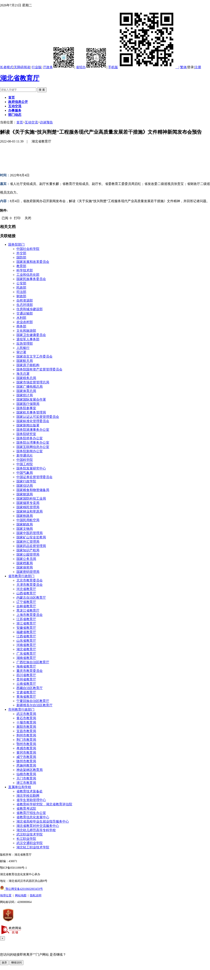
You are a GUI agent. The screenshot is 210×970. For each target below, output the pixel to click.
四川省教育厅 (26, 675)
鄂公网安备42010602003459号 (21, 888)
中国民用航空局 (27, 520)
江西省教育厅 (26, 636)
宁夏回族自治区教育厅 (32, 701)
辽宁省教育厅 (26, 602)
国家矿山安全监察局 (31, 537)
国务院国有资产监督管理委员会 (39, 369)
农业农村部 (24, 322)
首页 (19, 122)
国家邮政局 (24, 524)
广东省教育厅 (26, 653)
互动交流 (31, 122)
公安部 (21, 283)
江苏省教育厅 (26, 619)
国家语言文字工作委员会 (34, 356)
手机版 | (143, 67)
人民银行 (23, 348)
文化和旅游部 (26, 330)
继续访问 (16, 962)
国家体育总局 (26, 391)
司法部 (21, 292)
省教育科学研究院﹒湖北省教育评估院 (44, 804)
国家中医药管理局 (29, 533)
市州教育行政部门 (21, 709)
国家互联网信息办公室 (32, 447)
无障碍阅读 (22, 67)
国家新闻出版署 (27, 425)
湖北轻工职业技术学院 (32, 847)
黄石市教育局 (26, 718)
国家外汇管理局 (27, 541)
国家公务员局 (26, 559)
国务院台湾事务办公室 (32, 442)
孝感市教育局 (26, 748)
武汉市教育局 (26, 714)
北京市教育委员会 (29, 580)
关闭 (28, 218)
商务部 (21, 326)
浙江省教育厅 (26, 623)
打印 (17, 218)
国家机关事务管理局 (31, 412)
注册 (198, 67)
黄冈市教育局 (26, 752)
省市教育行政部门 (21, 576)
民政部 (21, 287)
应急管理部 (24, 343)
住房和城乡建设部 (29, 309)
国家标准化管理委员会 (32, 421)
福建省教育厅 (26, 632)
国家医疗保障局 (27, 404)
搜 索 (42, 89)
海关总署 (23, 373)
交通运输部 (24, 313)
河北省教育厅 (26, 589)
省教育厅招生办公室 (31, 813)
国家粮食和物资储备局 (32, 490)
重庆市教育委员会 (29, 671)
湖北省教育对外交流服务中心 (37, 826)
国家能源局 (24, 494)
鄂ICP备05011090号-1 (13, 867)
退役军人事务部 (27, 339)
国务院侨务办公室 (29, 438)
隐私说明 (35, 895)
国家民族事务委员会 (31, 279)
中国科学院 (24, 460)
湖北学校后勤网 (27, 795)
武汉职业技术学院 (29, 834)
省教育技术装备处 (29, 791)
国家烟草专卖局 (27, 503)
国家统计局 (24, 395)
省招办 (91, 67)
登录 (190, 67)
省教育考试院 (26, 808)
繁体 (183, 67)
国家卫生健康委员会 (31, 335)
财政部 (21, 296)
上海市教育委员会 (29, 615)
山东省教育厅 (26, 640)
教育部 (21, 266)
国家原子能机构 (27, 365)
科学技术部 (24, 270)
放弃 (4, 962)
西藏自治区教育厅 (29, 688)
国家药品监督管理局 (31, 546)
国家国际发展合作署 (31, 399)
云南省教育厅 (26, 683)
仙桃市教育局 (26, 774)
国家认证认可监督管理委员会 (37, 416)
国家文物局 (24, 528)
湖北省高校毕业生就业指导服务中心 (42, 821)
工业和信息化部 (27, 274)
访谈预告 (46, 122)
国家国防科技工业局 (31, 498)
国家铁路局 (24, 515)
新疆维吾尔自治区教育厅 (34, 705)
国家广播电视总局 (29, 386)
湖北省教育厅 (19, 78)
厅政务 (58, 67)
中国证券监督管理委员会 (34, 477)
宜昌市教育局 (26, 731)
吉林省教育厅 (26, 606)
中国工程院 (24, 464)
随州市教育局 (26, 761)
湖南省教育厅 (26, 658)
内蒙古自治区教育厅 (31, 597)
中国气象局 (24, 472)
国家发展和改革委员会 (32, 261)
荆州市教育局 (26, 735)
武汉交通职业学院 (29, 843)
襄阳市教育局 (26, 726)
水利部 (21, 317)
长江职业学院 (26, 838)
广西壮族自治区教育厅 (32, 662)
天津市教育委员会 (29, 584)
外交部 (21, 253)
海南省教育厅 (26, 666)
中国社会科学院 (27, 249)
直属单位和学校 (19, 787)
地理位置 (5, 895)
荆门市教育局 (26, 739)
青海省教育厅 (26, 696)
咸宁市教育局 (26, 757)
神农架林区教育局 (29, 770)
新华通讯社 (24, 455)
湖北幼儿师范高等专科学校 (36, 830)
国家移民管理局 (27, 507)
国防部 (21, 257)
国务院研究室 (26, 434)
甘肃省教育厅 (26, 692)
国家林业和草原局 (29, 511)
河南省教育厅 (26, 645)
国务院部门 (16, 244)
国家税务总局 (26, 378)
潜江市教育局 (26, 782)
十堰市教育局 (26, 722)
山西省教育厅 (26, 593)
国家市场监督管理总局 (32, 382)
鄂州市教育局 (26, 744)
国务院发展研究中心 (31, 468)
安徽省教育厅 (26, 627)
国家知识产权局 (27, 550)
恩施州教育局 (26, 765)
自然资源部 (24, 300)
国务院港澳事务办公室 (32, 429)
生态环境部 (24, 305)
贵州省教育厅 (26, 679)
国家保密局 (24, 567)
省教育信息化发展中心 (32, 817)
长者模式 (6, 67)
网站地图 (20, 895)
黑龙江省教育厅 (27, 610)
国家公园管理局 (27, 554)
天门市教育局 (26, 778)
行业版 (36, 67)
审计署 (21, 352)
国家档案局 (24, 563)
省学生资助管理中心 (31, 800)
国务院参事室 (26, 408)
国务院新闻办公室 (29, 451)
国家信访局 (24, 485)
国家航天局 (24, 360)
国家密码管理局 (27, 571)
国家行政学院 (26, 481)
